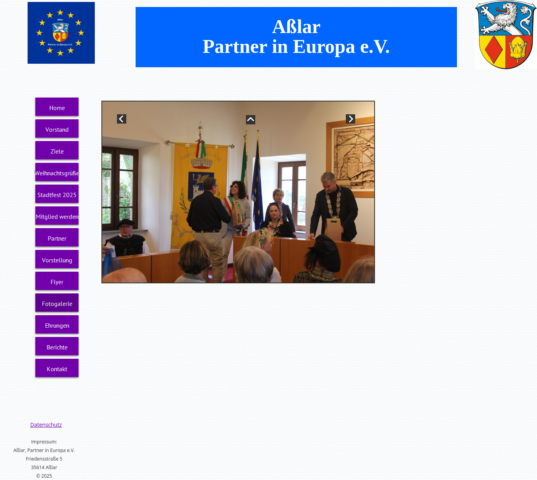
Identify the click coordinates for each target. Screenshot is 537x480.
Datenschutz (46, 424)
